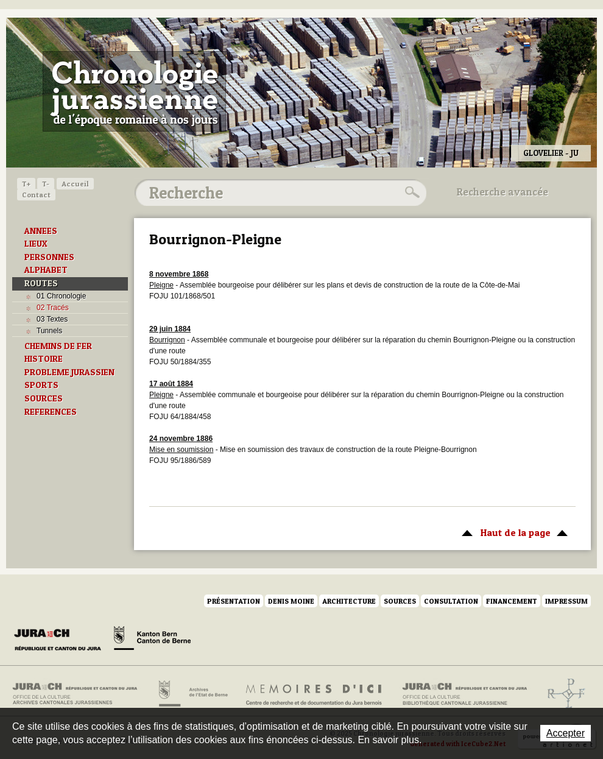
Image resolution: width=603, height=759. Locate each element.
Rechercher (410, 192)
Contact (36, 194)
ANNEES (40, 230)
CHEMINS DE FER (58, 346)
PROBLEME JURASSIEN (69, 372)
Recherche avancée (502, 192)
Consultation (451, 600)
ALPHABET (46, 269)
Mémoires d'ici (315, 694)
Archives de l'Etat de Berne (192, 694)
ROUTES (41, 283)
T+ (26, 183)
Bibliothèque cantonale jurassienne (465, 694)
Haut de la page (513, 531)
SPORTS (41, 385)
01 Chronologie (61, 296)
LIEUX (36, 243)
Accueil (75, 183)
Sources (400, 600)
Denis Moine (291, 600)
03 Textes (52, 319)
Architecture (349, 600)
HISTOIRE (43, 358)
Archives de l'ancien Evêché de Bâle (562, 694)
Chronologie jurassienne (134, 91)
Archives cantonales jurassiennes (79, 694)
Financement (511, 600)
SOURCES (43, 398)
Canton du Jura (61, 640)
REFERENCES (50, 411)
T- (45, 183)
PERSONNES (49, 257)
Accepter (565, 733)
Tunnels (49, 331)
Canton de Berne (152, 640)
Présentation (233, 600)
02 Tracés (53, 307)
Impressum (566, 600)
